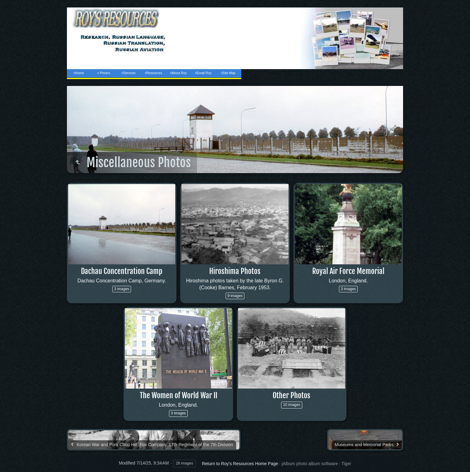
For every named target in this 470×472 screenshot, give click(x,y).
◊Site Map (228, 73)
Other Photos (291, 395)
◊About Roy (178, 73)
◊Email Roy (203, 73)
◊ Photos (103, 73)
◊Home (78, 73)
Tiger (346, 463)
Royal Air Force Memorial (348, 271)
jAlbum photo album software (310, 463)
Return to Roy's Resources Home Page (240, 463)
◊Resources (153, 73)
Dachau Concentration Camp (121, 271)
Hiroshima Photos (235, 271)
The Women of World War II (178, 395)
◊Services (128, 73)
